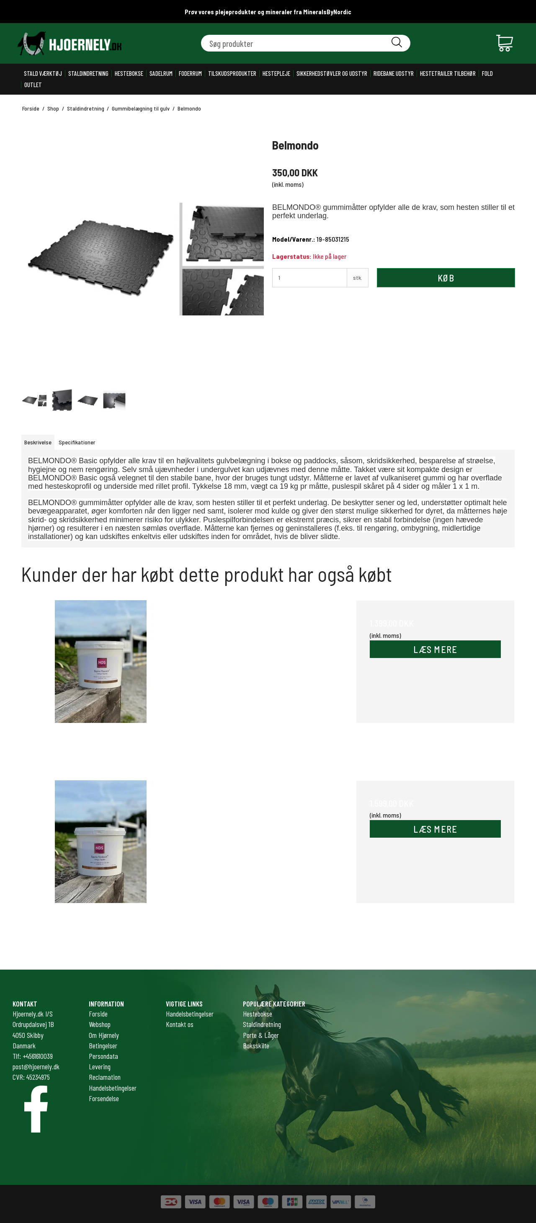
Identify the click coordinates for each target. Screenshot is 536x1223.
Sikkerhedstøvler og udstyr (331, 73)
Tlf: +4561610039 (33, 1055)
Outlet (33, 84)
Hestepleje (276, 73)
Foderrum (190, 73)
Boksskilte (256, 1045)
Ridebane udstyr (394, 73)
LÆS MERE (435, 649)
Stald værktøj (43, 73)
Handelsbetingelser (190, 1013)
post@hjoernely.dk (36, 1066)
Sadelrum (161, 73)
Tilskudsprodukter (232, 73)
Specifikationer (77, 442)
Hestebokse (129, 73)
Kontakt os (179, 1024)
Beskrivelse (38, 442)
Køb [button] (446, 277)
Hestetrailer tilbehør (448, 73)
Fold (487, 73)
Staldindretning (88, 73)
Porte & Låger (261, 1035)
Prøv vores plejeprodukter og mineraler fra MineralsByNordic (268, 11)
